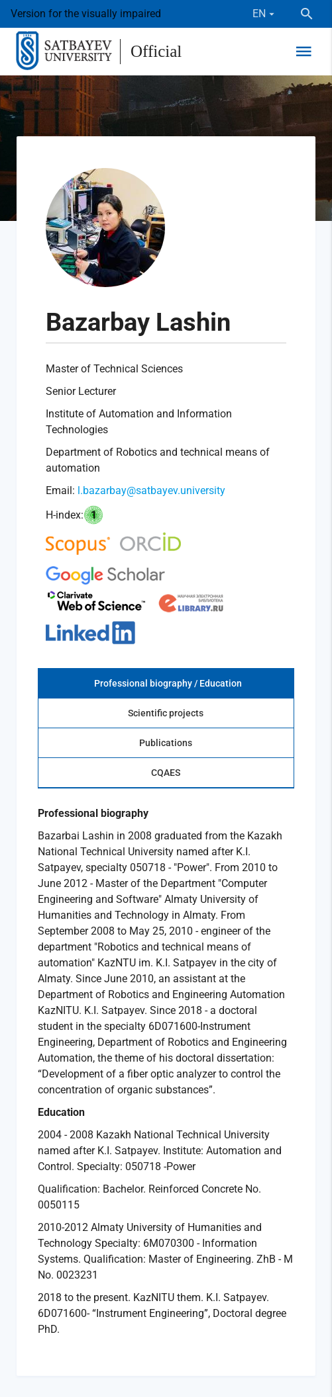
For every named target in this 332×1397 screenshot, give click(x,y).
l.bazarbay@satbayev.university (151, 490)
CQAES (165, 772)
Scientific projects (165, 713)
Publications (165, 743)
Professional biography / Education (168, 683)
